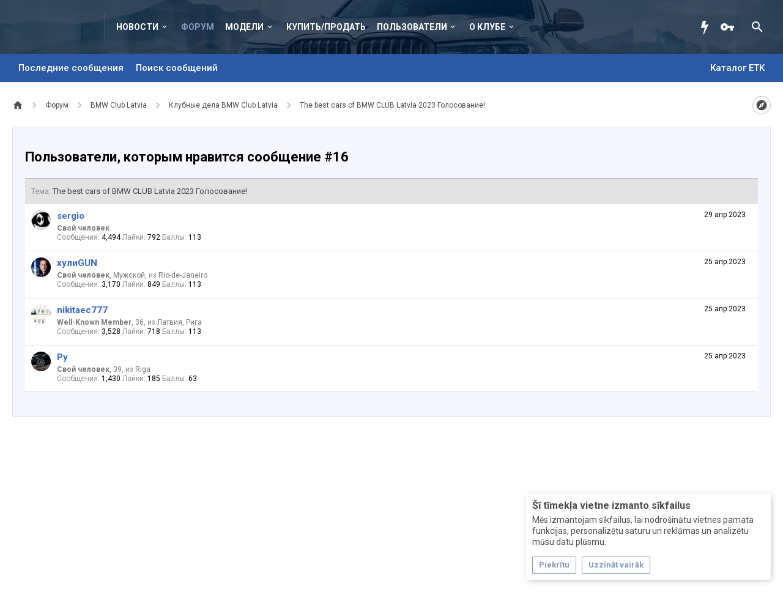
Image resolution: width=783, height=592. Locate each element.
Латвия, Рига (179, 322)
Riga (142, 369)
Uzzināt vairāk (616, 564)
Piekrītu (554, 564)
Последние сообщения (71, 67)
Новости (137, 27)
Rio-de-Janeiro (182, 275)
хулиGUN (77, 262)
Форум (197, 27)
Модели (244, 27)
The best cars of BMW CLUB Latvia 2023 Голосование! (150, 191)
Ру (62, 357)
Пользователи (412, 27)
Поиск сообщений (177, 67)
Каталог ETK (737, 67)
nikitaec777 (82, 310)
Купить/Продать (326, 27)
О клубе (487, 27)
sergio (70, 215)
